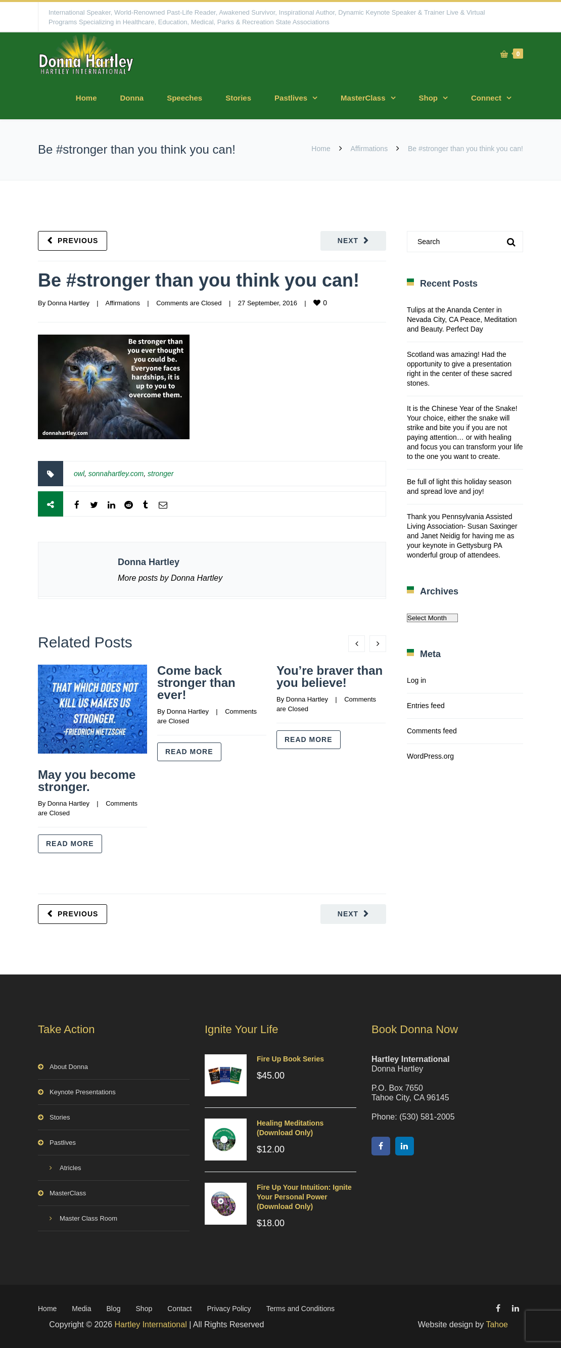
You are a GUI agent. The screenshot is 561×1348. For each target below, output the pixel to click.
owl (79, 474)
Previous (78, 241)
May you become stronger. (86, 781)
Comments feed (432, 731)
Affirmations (369, 149)
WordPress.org (430, 756)
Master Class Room (88, 1218)
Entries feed (426, 706)
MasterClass (363, 98)
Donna (132, 98)
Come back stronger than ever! (196, 683)
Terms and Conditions (300, 1309)
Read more (70, 844)
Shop (428, 98)
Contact (179, 1309)
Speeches (184, 98)
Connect (486, 98)
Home (86, 98)
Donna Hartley (68, 303)
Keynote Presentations (83, 1092)
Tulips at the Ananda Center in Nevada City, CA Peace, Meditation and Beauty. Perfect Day (462, 319)
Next (348, 241)
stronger (160, 474)
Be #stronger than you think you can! (198, 280)
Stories (238, 98)
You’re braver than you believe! (329, 676)
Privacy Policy (229, 1309)
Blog (114, 1309)
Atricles (70, 1168)
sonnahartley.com (116, 474)
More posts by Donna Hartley (170, 578)
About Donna (69, 1067)
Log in (416, 680)
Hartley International (151, 1324)
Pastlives (290, 98)
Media (81, 1309)
